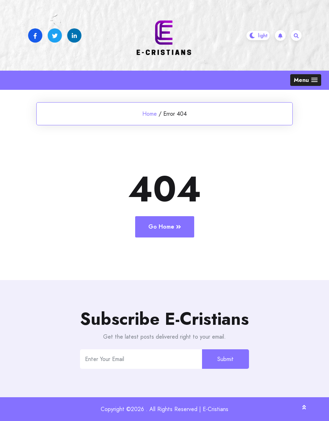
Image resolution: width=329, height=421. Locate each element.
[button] (305, 80)
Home (149, 114)
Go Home (164, 227)
